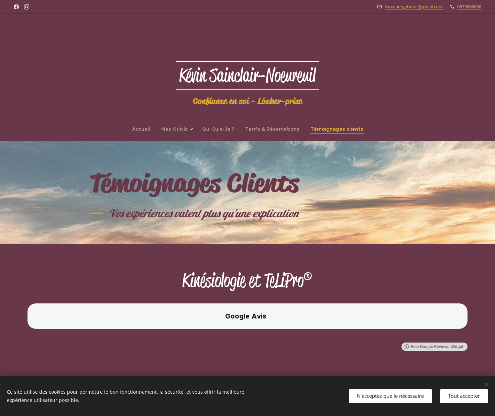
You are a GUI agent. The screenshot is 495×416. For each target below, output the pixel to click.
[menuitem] (144, 129)
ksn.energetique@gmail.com (414, 6)
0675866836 (469, 6)
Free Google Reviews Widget (433, 346)
